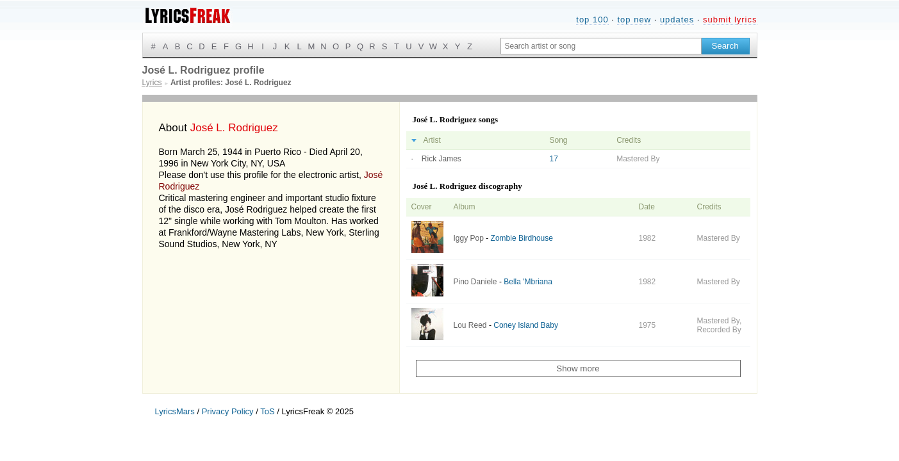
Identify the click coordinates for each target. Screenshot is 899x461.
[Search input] (601, 46)
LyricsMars (175, 411)
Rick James (441, 158)
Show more (577, 368)
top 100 (592, 19)
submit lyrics (730, 19)
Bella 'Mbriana (528, 281)
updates (677, 19)
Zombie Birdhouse (522, 238)
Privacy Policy (228, 411)
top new (634, 19)
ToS (267, 411)
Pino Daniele (475, 281)
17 (554, 158)
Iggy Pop (469, 238)
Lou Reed (470, 325)
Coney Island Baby (525, 325)
